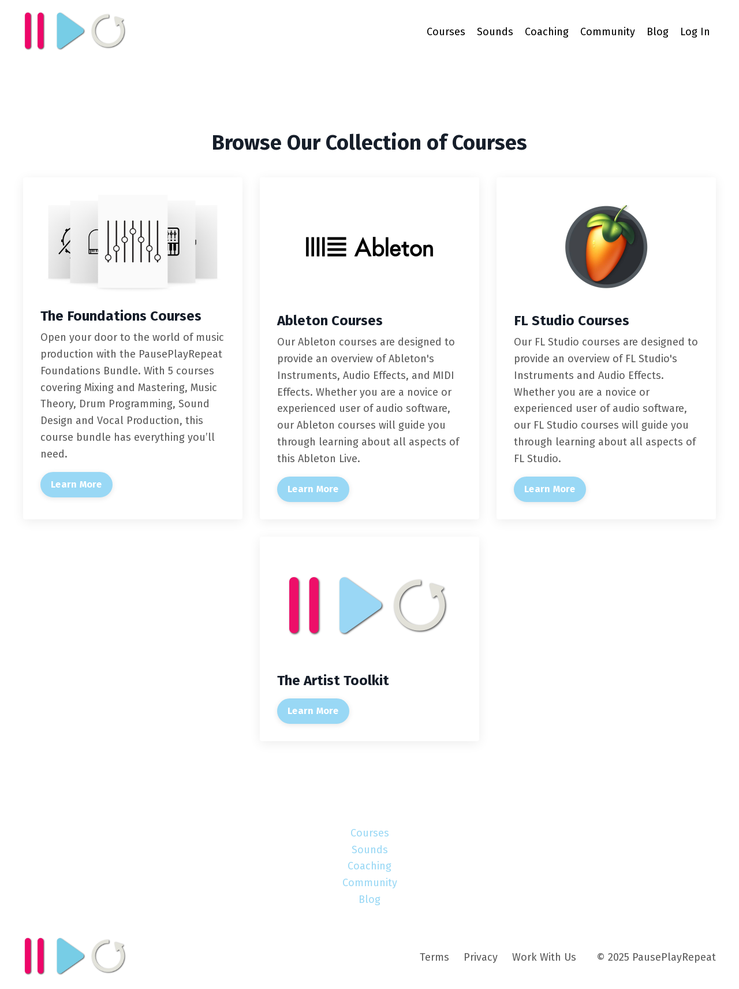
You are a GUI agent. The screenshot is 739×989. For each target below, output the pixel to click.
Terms (434, 957)
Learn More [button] (76, 484)
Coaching (547, 31)
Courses (446, 31)
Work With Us (544, 957)
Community (607, 31)
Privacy (481, 957)
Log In (695, 31)
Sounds (495, 31)
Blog (658, 31)
